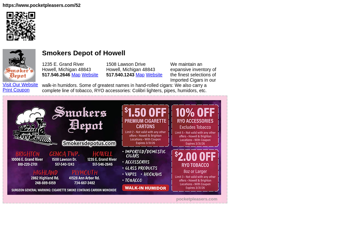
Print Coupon (16, 89)
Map (75, 74)
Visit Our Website (20, 84)
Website (90, 74)
